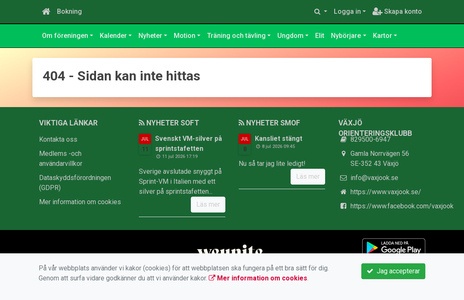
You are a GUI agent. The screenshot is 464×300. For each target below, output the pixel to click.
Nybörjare (346, 36)
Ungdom (290, 36)
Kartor (382, 36)
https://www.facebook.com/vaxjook (402, 206)
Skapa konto (397, 11)
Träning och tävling (236, 36)
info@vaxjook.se (374, 178)
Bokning (69, 11)
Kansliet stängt (278, 138)
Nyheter (150, 36)
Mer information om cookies (80, 202)
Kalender (113, 36)
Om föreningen (65, 36)
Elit (319, 36)
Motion (184, 36)
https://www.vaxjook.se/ (385, 192)
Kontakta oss (58, 139)
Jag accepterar (393, 271)
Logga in (347, 11)
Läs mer (208, 204)
